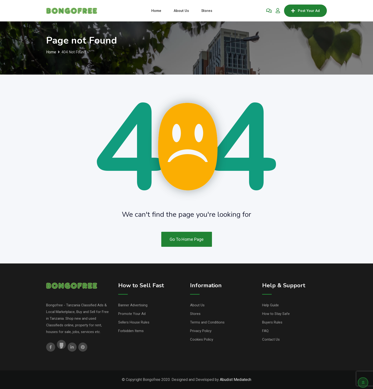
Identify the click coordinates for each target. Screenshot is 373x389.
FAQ (265, 331)
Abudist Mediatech (235, 379)
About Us (181, 11)
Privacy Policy (200, 331)
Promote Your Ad (132, 314)
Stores (206, 11)
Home (156, 11)
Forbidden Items (131, 331)
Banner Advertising (132, 305)
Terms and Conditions (207, 322)
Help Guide (270, 305)
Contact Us (271, 339)
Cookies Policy (201, 339)
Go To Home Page (187, 239)
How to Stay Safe (276, 314)
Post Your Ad (305, 11)
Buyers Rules (272, 322)
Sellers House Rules (133, 322)
